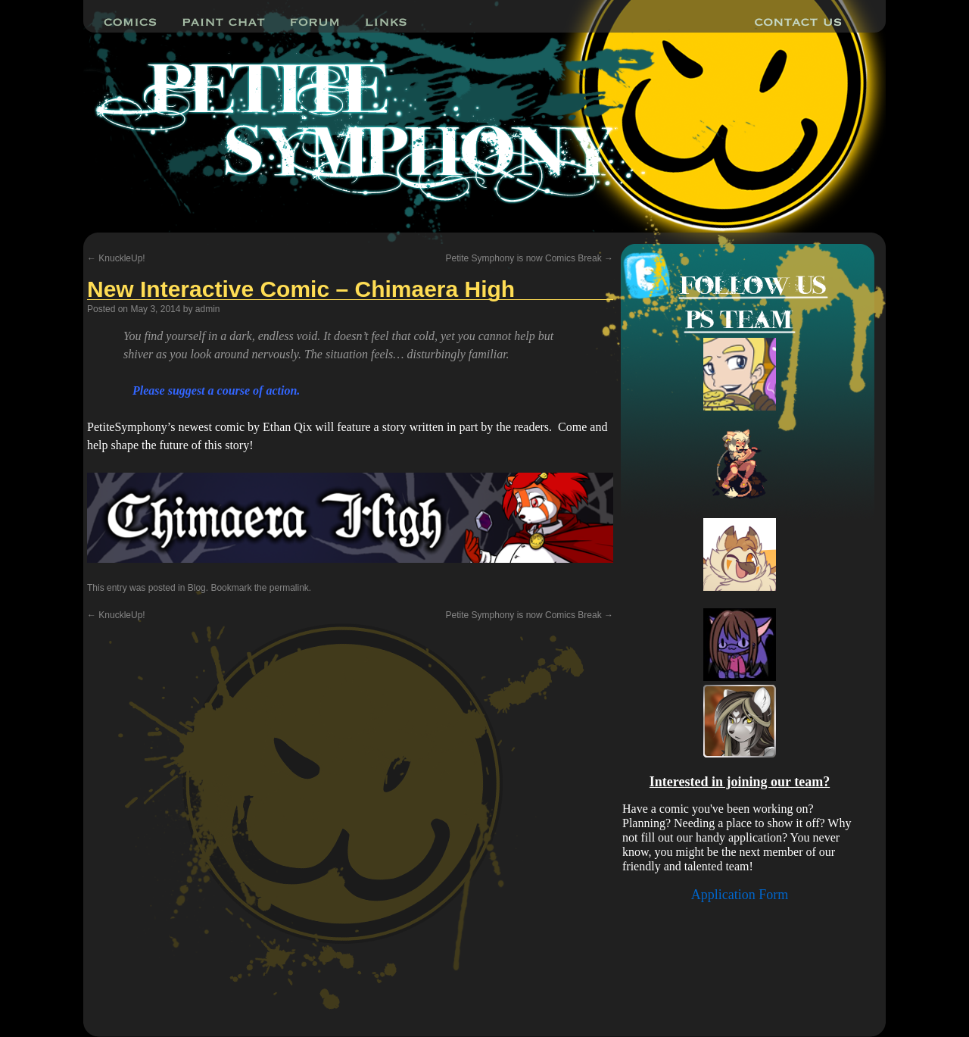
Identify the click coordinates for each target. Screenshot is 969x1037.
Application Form (740, 894)
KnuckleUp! (116, 258)
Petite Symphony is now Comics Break (529, 258)
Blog (197, 588)
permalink (289, 588)
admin (207, 309)
